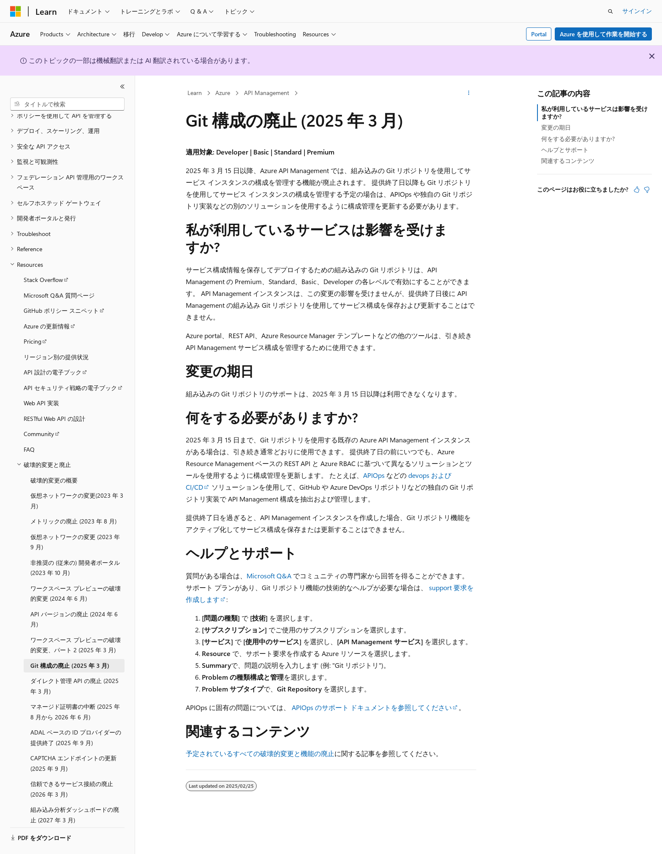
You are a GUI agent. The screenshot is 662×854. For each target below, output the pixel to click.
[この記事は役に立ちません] (647, 189)
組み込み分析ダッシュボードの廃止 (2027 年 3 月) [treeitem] (74, 791)
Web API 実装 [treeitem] (41, 380)
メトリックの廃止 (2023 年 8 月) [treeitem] (73, 498)
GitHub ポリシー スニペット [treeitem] (61, 287)
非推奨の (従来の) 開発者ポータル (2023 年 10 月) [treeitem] (75, 544)
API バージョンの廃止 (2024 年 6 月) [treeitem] (74, 596)
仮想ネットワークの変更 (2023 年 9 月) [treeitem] (75, 519)
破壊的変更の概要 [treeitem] (54, 457)
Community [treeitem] (39, 411)
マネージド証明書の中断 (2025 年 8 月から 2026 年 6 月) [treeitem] (75, 688)
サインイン (637, 11)
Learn (194, 93)
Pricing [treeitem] (32, 318)
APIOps (374, 475)
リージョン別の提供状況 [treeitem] (56, 334)
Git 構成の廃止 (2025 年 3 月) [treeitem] (69, 642)
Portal (539, 34)
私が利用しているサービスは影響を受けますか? (594, 112)
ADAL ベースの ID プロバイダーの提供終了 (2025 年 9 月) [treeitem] (75, 714)
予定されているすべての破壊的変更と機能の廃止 (260, 753)
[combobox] (67, 104)
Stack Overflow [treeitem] (43, 256)
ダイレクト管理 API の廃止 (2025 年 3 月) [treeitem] (74, 662)
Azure (222, 93)
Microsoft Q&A (269, 575)
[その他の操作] (468, 93)
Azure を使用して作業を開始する (603, 34)
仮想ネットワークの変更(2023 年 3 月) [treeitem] (76, 477)
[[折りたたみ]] (122, 86)
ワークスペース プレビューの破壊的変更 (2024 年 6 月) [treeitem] (75, 570)
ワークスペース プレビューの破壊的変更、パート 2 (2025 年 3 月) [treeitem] (75, 622)
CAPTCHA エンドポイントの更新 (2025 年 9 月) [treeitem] (73, 740)
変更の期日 (556, 127)
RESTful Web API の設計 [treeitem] (54, 395)
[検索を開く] (610, 11)
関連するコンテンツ (567, 161)
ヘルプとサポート (565, 150)
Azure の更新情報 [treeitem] (47, 303)
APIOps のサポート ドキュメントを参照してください (372, 707)
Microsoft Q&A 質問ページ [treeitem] (59, 272)
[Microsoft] (15, 11)
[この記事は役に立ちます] (637, 189)
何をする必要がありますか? (578, 139)
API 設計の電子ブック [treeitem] (52, 349)
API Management (266, 93)
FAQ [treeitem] (29, 426)
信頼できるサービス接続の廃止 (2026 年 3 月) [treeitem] (71, 765)
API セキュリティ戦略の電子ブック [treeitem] (70, 365)
